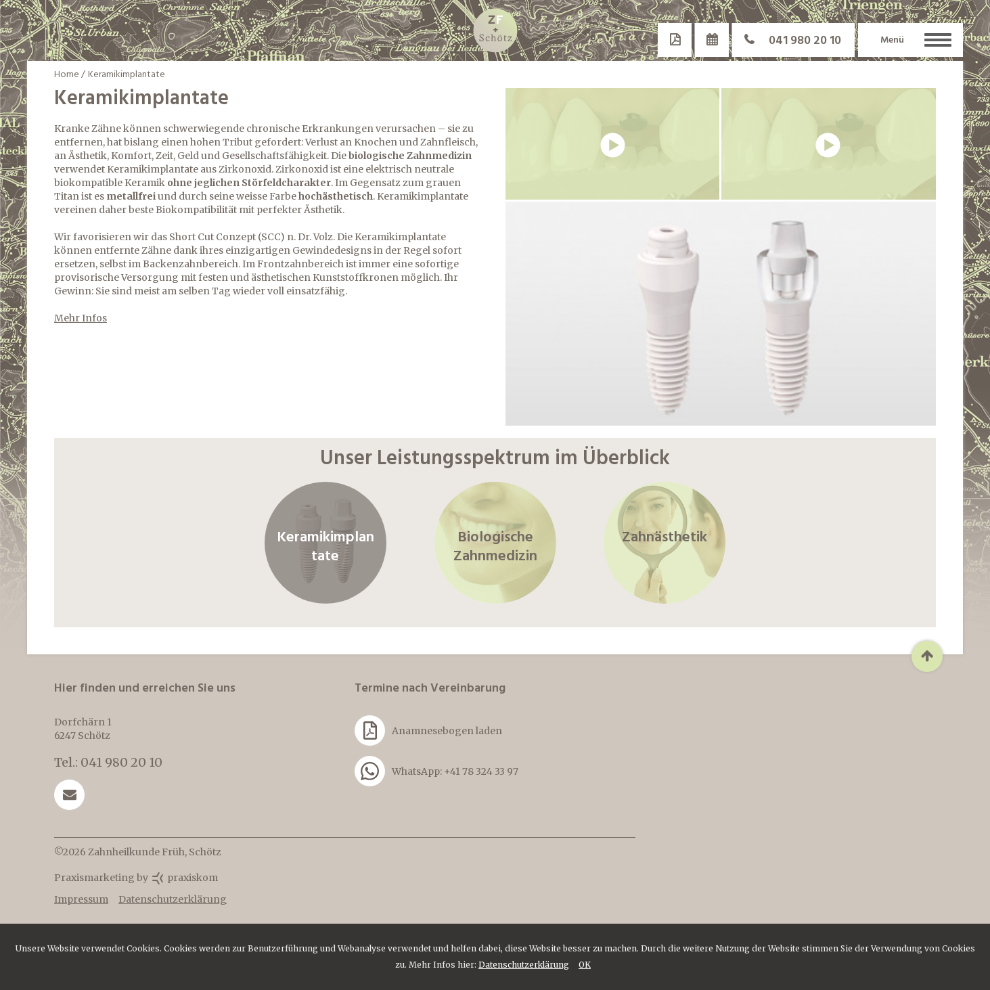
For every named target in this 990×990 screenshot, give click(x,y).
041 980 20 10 (786, 40)
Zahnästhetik (664, 543)
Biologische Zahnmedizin (495, 543)
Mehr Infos (80, 318)
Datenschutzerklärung (523, 965)
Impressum (81, 899)
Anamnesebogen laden (428, 730)
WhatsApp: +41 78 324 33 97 (436, 771)
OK (585, 965)
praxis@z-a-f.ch (69, 795)
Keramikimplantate (325, 543)
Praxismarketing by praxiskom (136, 878)
